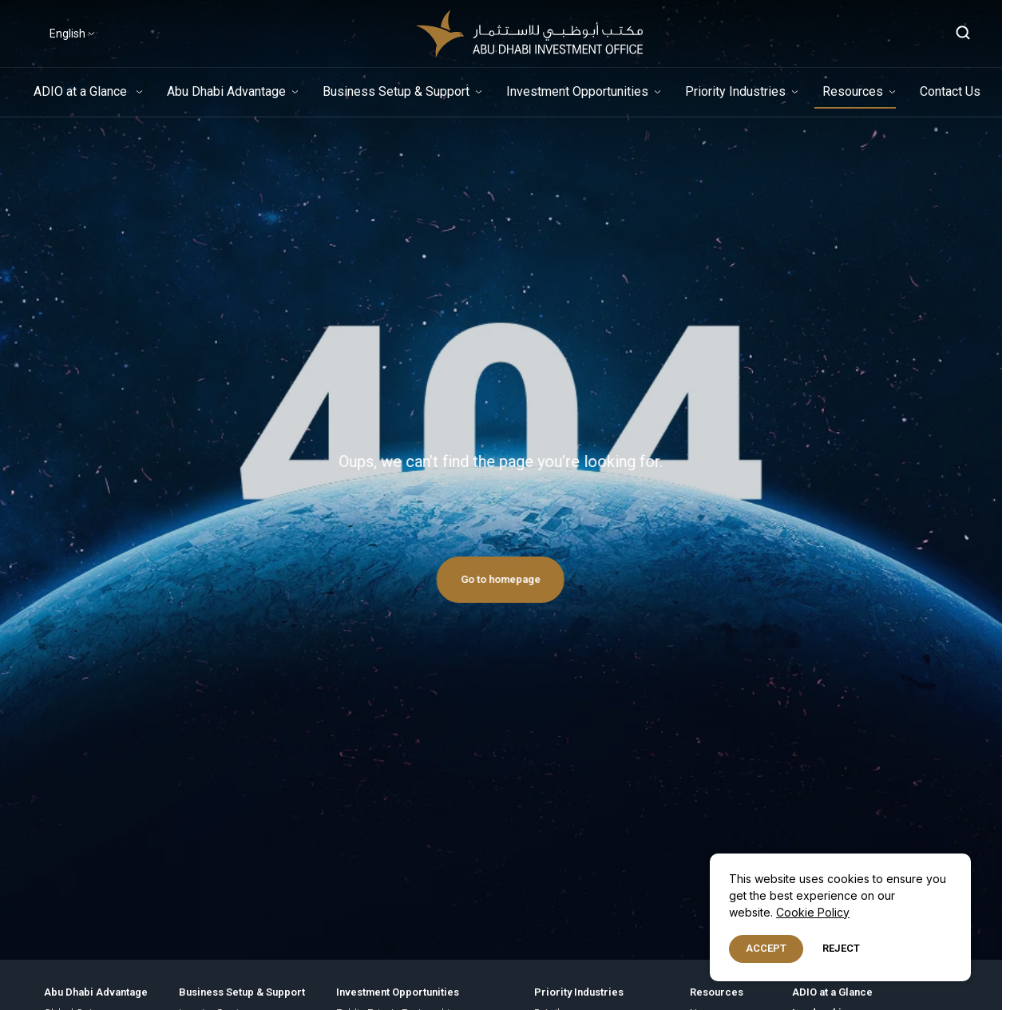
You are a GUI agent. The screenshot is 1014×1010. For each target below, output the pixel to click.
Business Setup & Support (396, 91)
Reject (841, 948)
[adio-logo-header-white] (529, 33)
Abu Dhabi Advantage (226, 91)
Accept (766, 948)
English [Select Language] (67, 33)
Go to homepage (485, 579)
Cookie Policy (813, 912)
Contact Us (950, 91)
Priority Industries (735, 91)
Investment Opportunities (577, 91)
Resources (852, 91)
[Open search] (964, 34)
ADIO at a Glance (82, 91)
